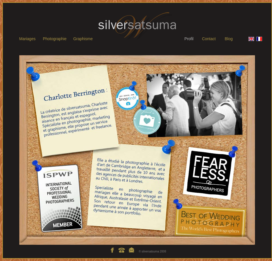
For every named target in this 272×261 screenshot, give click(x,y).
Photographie (54, 38)
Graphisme (83, 38)
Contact (208, 38)
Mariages (27, 38)
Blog (229, 38)
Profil (189, 38)
